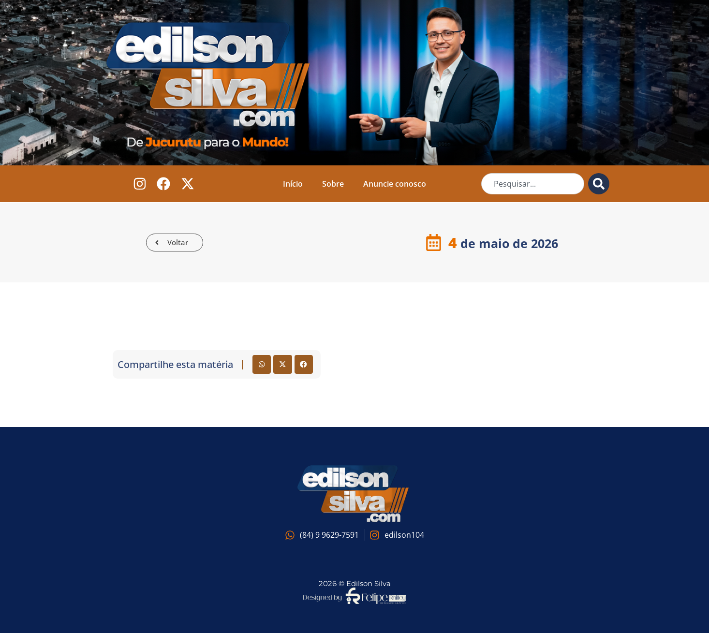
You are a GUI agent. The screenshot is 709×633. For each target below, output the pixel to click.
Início (293, 183)
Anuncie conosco (394, 183)
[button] (261, 364)
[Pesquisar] (598, 183)
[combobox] (532, 183)
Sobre (333, 183)
